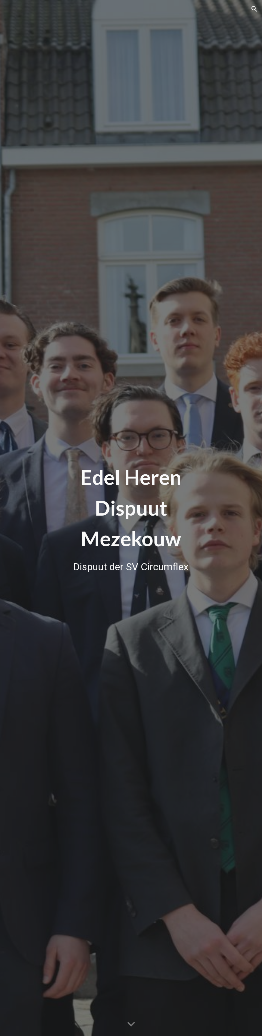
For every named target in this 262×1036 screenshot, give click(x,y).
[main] (131, 518)
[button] (254, 9)
